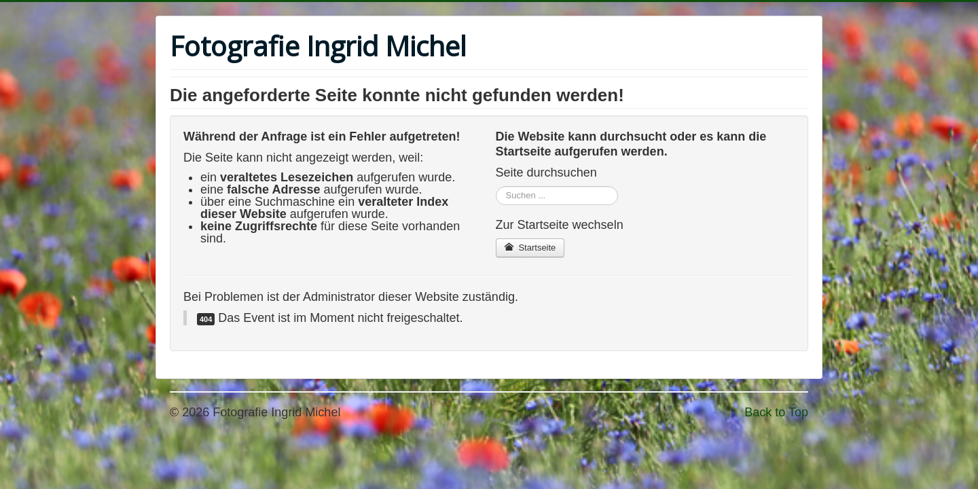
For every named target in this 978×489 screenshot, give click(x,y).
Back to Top (776, 412)
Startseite (530, 247)
